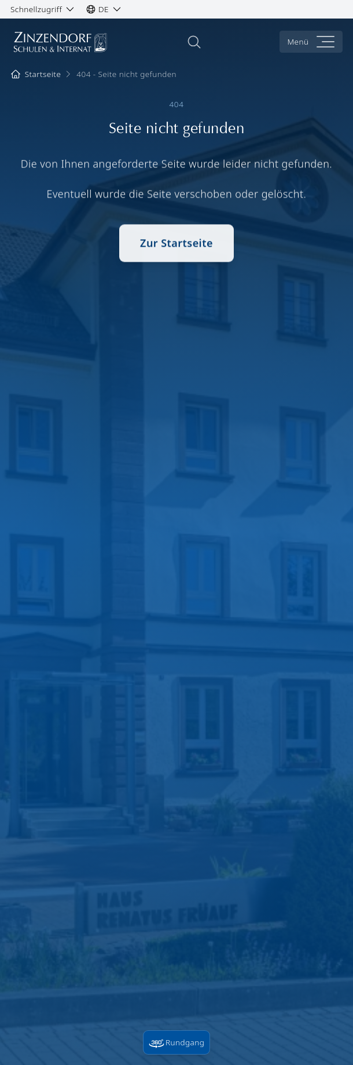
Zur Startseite (176, 245)
